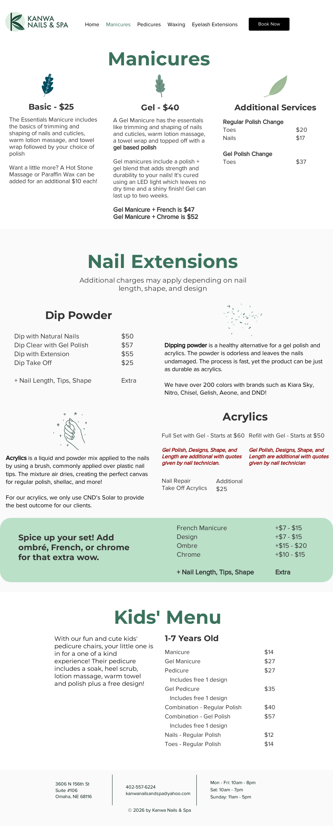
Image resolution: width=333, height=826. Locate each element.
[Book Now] (269, 24)
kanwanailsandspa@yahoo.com (158, 793)
